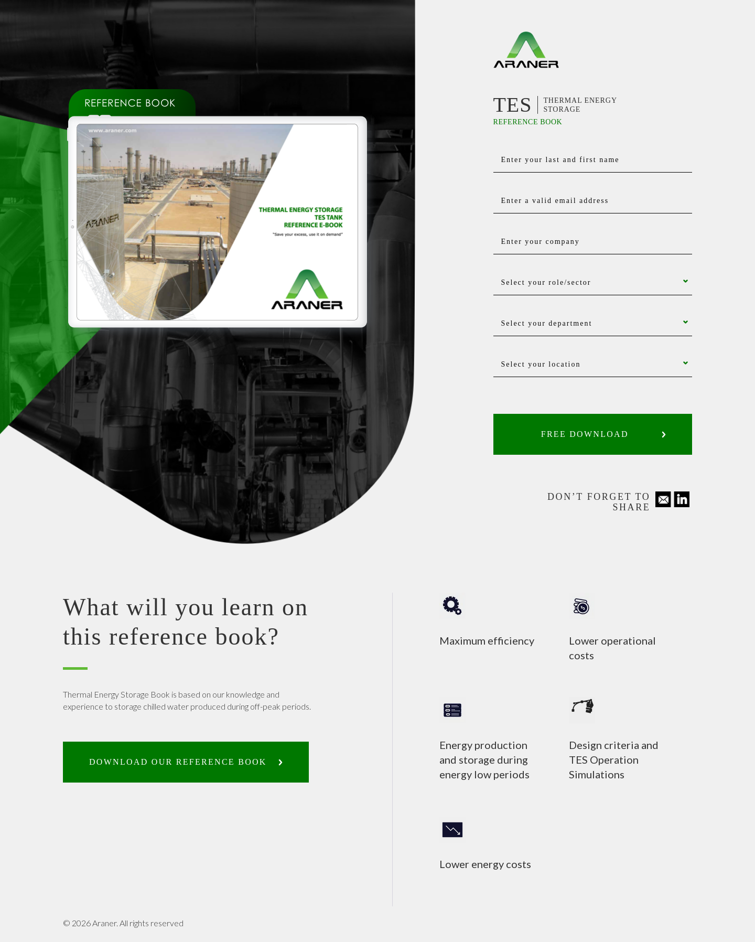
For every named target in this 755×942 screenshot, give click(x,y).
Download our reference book (178, 761)
